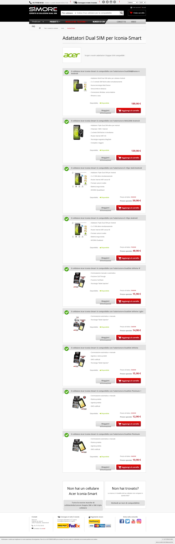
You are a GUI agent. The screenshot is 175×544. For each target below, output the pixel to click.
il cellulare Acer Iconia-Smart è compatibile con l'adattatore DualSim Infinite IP (105, 268)
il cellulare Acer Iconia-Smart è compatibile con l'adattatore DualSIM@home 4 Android (105, 72)
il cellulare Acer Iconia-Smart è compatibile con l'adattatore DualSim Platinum (105, 434)
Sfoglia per (39, 21)
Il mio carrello (139, 12)
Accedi (144, 7)
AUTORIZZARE (168, 539)
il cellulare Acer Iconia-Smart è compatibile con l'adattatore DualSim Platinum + (106, 391)
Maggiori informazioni (105, 111)
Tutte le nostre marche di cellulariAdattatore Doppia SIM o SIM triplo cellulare (83, 505)
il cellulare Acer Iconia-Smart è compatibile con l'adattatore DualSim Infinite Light (107, 311)
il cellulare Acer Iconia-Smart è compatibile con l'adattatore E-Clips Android (104, 218)
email (43, 528)
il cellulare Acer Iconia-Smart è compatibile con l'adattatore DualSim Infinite (104, 348)
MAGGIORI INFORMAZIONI (164, 542)
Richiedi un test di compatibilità (125, 503)
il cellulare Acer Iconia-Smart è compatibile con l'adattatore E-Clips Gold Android (106, 168)
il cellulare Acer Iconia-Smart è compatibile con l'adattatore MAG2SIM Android (105, 121)
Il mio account (136, 7)
